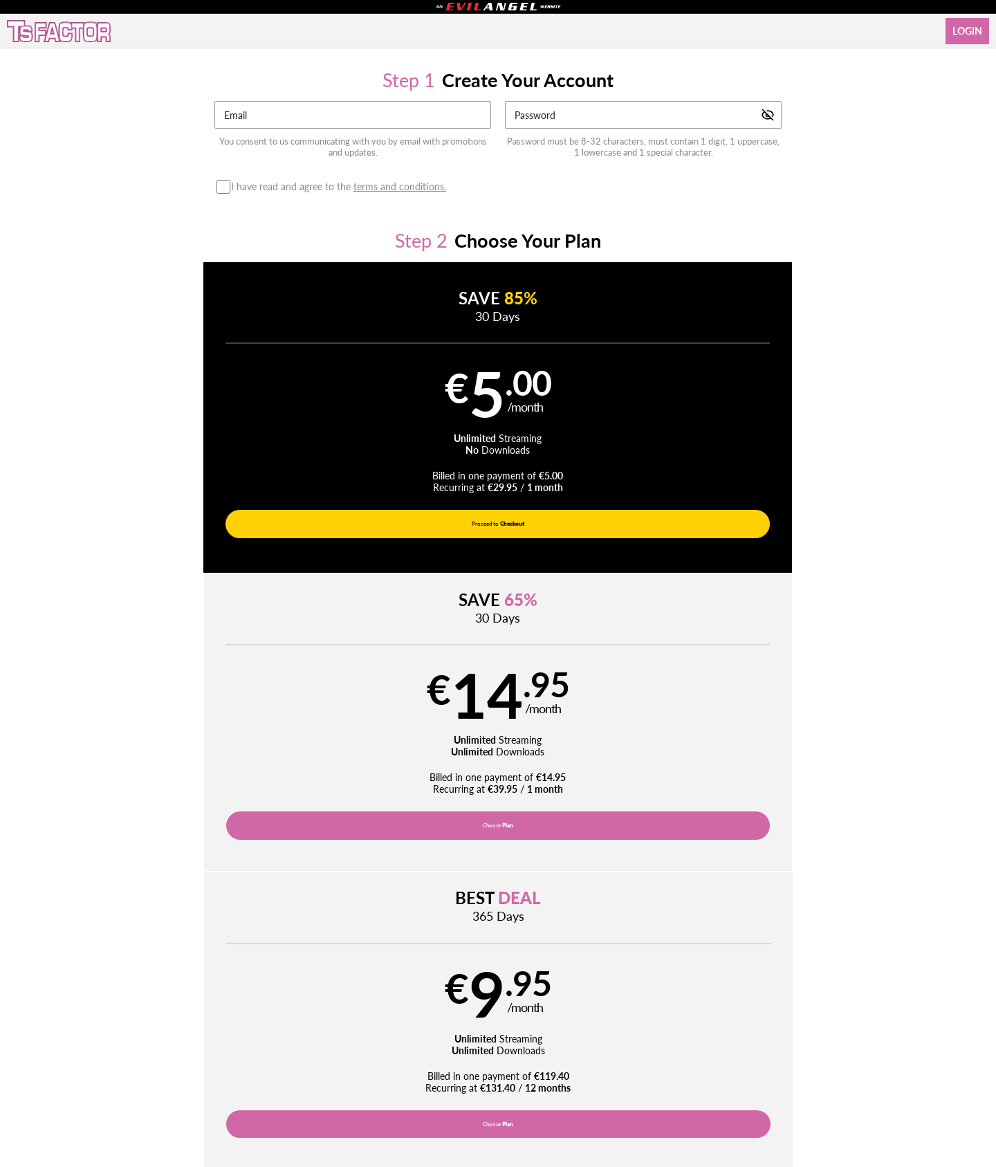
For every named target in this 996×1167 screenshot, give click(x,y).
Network (573, 1010)
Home (328, 1010)
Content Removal (772, 1078)
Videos (371, 1010)
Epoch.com (254, 1078)
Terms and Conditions (369, 1043)
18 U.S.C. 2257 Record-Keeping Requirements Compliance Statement (658, 1043)
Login (967, 31)
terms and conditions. (399, 186)
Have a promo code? (848, 594)
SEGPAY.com (595, 1078)
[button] (282, 421)
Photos (522, 1010)
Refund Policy (504, 1043)
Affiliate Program (250, 1043)
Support (306, 1043)
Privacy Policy (443, 1043)
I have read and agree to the (342, 187)
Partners (664, 1010)
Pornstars (471, 1010)
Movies (418, 1010)
